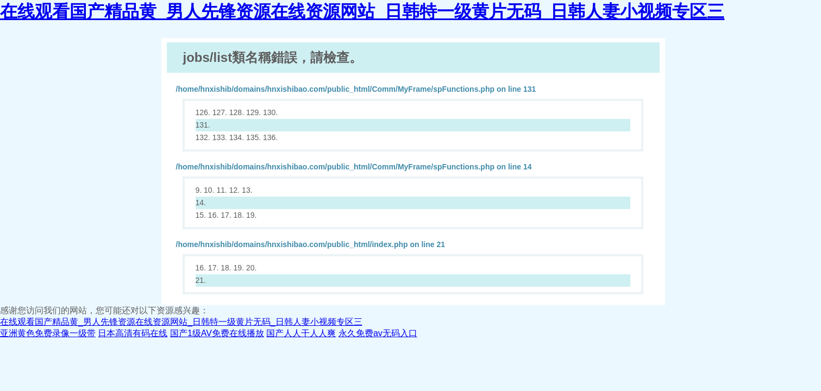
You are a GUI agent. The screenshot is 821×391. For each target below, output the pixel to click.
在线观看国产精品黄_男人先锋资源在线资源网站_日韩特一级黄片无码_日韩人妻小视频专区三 (362, 11)
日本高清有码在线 (132, 333)
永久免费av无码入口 (378, 333)
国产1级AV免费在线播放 (217, 333)
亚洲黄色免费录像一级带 (48, 333)
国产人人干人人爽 (301, 333)
